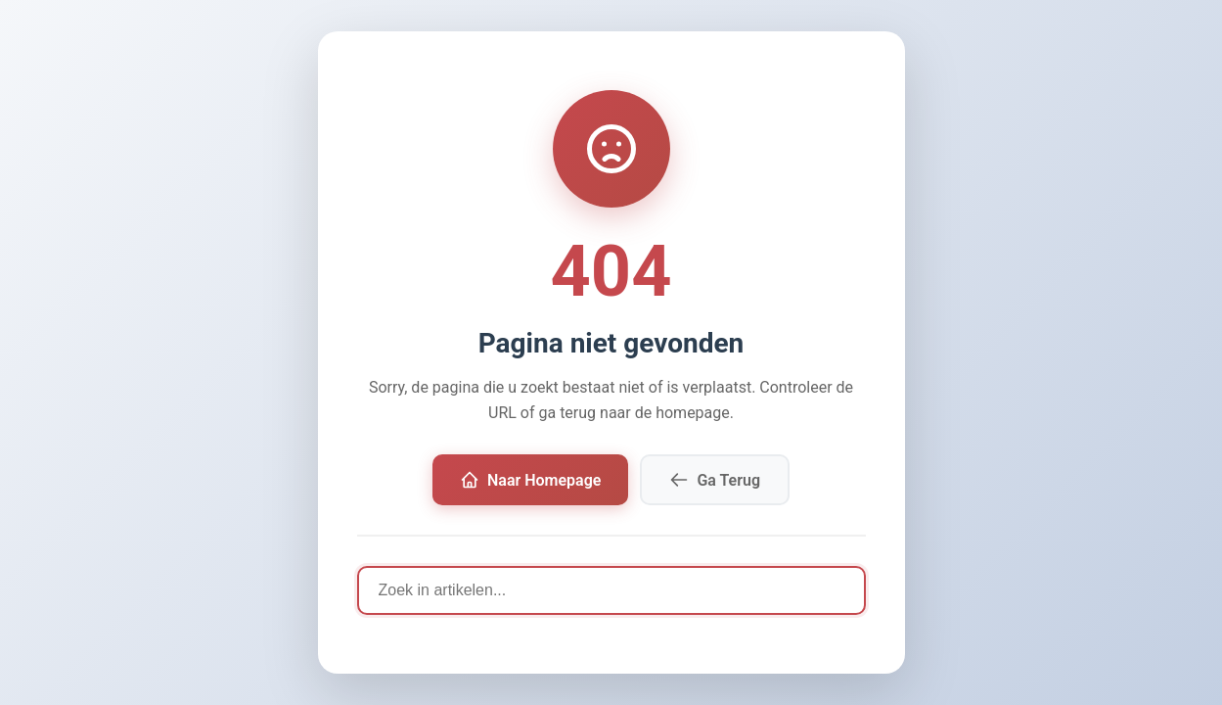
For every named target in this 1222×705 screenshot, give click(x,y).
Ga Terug (714, 480)
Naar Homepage (530, 480)
